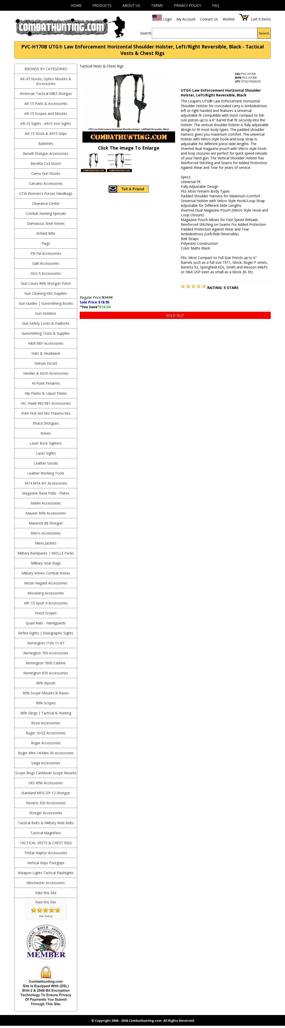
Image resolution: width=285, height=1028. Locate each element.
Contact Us (209, 19)
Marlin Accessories (46, 503)
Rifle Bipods (45, 683)
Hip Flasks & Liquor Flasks (46, 393)
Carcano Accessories (46, 183)
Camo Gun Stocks (45, 173)
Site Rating (45, 916)
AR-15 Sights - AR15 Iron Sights (45, 123)
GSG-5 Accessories (45, 273)
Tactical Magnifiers (45, 832)
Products (101, 5)
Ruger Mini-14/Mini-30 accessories (46, 753)
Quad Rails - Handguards (46, 623)
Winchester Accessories (46, 882)
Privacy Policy (187, 5)
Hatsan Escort (45, 363)
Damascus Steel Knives (46, 223)
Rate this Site (45, 892)
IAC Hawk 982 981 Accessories (46, 403)
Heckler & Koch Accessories (45, 373)
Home (76, 5)
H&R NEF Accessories (45, 343)
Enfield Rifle (45, 233)
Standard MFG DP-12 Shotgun (45, 792)
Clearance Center (46, 203)
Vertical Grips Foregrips (45, 862)
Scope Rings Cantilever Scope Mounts (45, 773)
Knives (45, 433)
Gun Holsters (45, 313)
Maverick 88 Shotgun (46, 523)
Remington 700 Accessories (45, 653)
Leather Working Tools (45, 473)
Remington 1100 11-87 (45, 643)
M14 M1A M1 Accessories (46, 483)
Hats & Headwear (45, 353)
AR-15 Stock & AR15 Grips (46, 133)
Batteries (45, 143)
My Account (186, 19)
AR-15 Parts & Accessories (45, 103)
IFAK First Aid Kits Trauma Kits (45, 413)
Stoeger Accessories (45, 812)
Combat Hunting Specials (45, 213)
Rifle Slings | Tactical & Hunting (45, 713)
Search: (146, 33)
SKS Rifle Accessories (45, 782)
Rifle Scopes (46, 703)
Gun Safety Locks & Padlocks (45, 323)
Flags (45, 243)
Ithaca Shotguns (46, 423)
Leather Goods (46, 463)
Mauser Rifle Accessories (45, 513)
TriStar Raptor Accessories (45, 852)
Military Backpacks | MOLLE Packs (45, 553)
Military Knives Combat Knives (45, 573)
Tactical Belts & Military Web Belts (46, 822)
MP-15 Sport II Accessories (46, 603)
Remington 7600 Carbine (46, 663)
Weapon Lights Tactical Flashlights (46, 872)
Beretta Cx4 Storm (46, 163)
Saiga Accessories (45, 763)
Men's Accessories (46, 533)
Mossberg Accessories (45, 593)
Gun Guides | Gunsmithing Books (46, 303)
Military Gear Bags (46, 563)
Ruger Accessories (46, 743)
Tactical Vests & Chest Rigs (46, 842)
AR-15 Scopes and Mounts (45, 113)
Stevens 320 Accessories (46, 802)
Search (264, 33)
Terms (157, 5)
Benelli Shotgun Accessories (45, 153)
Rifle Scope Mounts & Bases (46, 693)
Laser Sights (46, 453)
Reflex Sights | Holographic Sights (45, 633)
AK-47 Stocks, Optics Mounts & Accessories (45, 81)
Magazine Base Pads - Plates (45, 493)
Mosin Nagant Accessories (45, 583)
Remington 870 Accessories (45, 673)
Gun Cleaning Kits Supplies (45, 293)
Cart (254, 19)
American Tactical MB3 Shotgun (46, 93)
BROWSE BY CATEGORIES (45, 68)
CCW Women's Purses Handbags (45, 193)
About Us (131, 5)
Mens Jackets (45, 543)
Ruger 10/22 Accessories (46, 733)
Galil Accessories (45, 263)
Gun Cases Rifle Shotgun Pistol (46, 283)
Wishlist (229, 19)
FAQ (215, 5)
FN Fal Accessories (45, 253)
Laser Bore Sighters (46, 443)
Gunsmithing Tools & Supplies (45, 333)
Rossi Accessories (45, 723)
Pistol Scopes (46, 613)
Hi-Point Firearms (46, 383)
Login (167, 19)
